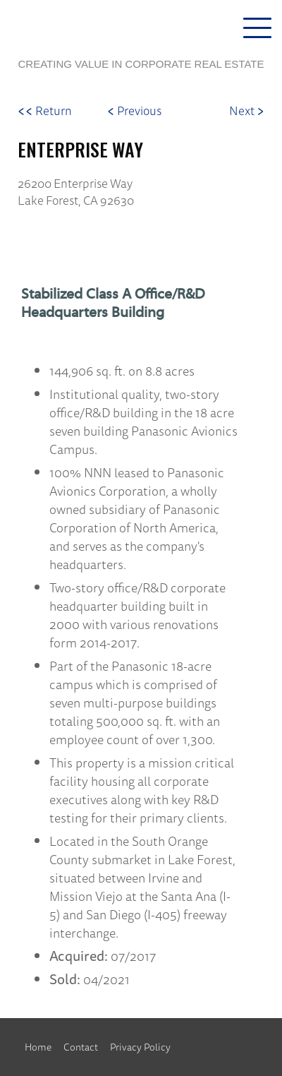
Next (246, 110)
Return (45, 110)
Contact (80, 1047)
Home (38, 1047)
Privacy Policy (140, 1047)
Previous (134, 110)
